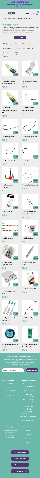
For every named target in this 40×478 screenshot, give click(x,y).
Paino (24, 44)
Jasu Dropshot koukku (9, 161)
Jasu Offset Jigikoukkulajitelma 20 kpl (9, 110)
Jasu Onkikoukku (27, 161)
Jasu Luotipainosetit (29, 289)
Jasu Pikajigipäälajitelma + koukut (9, 291)
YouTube (28, 430)
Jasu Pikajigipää (27, 238)
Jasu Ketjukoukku (7, 238)
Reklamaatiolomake (10, 430)
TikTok (28, 442)
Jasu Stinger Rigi (27, 318)
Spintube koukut (7, 211)
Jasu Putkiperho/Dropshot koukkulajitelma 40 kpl (9, 81)
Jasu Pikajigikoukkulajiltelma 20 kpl (30, 81)
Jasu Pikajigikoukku (8, 136)
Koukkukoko (7, 48)
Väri (15, 44)
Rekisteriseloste (10, 437)
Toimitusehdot (10, 432)
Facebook (28, 434)
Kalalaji (6, 44)
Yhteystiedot (10, 435)
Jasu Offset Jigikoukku (29, 136)
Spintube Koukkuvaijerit (30, 185)
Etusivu (4, 18)
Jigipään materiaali (24, 48)
